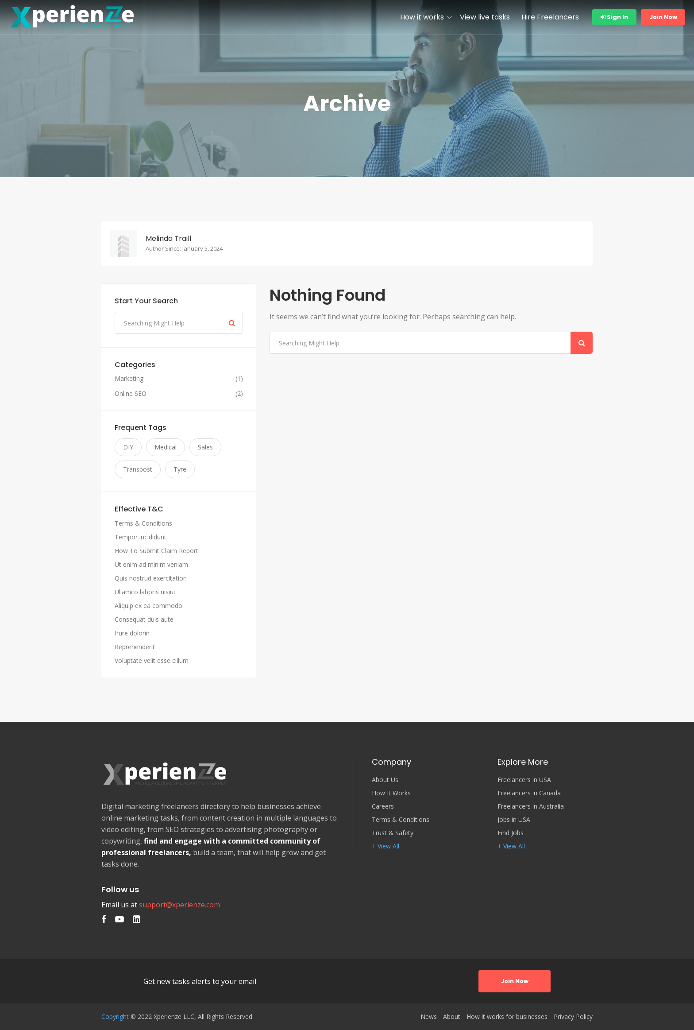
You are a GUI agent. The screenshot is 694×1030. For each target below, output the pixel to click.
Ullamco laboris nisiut (145, 592)
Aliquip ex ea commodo (148, 605)
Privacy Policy (573, 1016)
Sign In (614, 17)
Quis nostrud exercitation (151, 578)
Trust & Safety (392, 832)
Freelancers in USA (524, 779)
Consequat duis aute (144, 619)
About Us (385, 779)
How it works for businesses (507, 1016)
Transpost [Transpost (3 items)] (137, 469)
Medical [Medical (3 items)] (165, 447)
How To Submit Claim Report (156, 550)
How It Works (391, 793)
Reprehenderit (135, 647)
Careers (383, 806)
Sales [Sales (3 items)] (205, 447)
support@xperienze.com (179, 905)
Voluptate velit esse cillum (152, 660)
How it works (422, 17)
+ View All (385, 846)
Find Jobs (510, 832)
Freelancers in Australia (530, 806)
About (451, 1016)
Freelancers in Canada (529, 793)
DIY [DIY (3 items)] (128, 447)
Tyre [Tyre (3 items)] (180, 469)
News (428, 1016)
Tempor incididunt (140, 537)
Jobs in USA (513, 819)
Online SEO (131, 394)
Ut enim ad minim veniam (151, 564)
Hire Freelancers (550, 17)
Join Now (663, 17)
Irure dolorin (132, 633)
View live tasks (485, 17)
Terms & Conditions (143, 523)
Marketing (129, 379)
